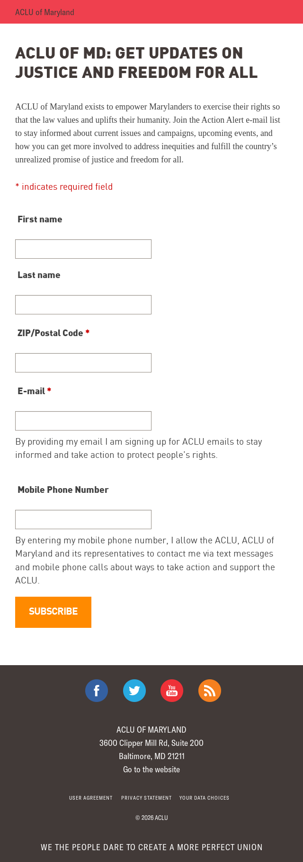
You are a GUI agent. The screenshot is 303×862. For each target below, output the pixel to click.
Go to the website (151, 769)
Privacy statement (146, 797)
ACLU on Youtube (171, 690)
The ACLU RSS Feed (209, 690)
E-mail (35, 390)
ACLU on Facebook (96, 690)
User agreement (91, 797)
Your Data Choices (204, 797)
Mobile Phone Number (63, 489)
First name (40, 218)
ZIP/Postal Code (54, 332)
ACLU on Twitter (134, 690)
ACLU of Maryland (44, 12)
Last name (39, 274)
